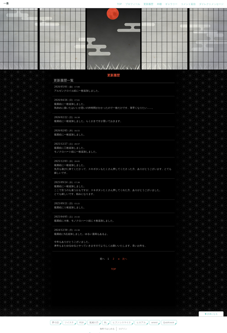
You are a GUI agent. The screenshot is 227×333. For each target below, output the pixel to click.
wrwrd (154, 322)
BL (105, 322)
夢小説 (55, 322)
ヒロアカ (141, 322)
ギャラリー (171, 4)
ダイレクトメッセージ (211, 4)
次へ (124, 258)
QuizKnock (168, 322)
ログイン (123, 329)
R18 (81, 322)
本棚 (159, 4)
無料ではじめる (107, 329)
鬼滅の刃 (93, 322)
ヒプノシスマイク (122, 322)
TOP (119, 4)
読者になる (211, 314)
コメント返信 (188, 4)
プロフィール (132, 4)
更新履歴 (148, 4)
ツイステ (69, 322)
